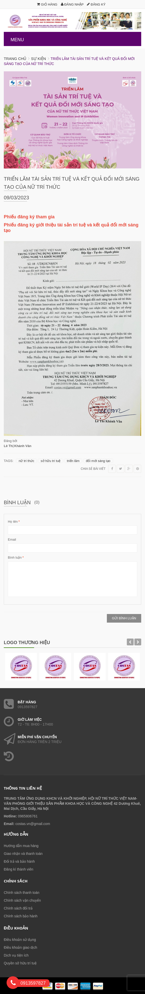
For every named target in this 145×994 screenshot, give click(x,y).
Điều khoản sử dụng (20, 940)
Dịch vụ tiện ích (16, 955)
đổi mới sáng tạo (98, 461)
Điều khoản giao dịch (20, 947)
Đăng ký (96, 4)
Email (12, 539)
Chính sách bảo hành (20, 916)
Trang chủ (15, 58)
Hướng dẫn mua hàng (21, 846)
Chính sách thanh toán (21, 893)
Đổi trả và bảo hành (19, 861)
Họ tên (13, 521)
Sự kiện (38, 58)
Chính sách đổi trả (18, 908)
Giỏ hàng (47, 4)
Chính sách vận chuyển (22, 900)
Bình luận (15, 557)
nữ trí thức (26, 461)
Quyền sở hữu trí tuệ (20, 963)
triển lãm (73, 461)
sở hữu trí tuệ (50, 461)
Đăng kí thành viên (18, 869)
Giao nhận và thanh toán (23, 854)
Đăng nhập (72, 4)
